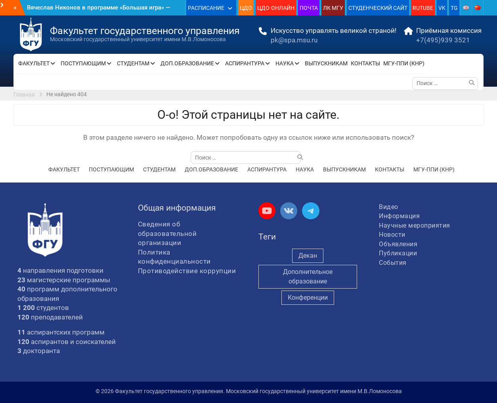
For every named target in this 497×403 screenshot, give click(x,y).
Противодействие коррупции (187, 271)
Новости (392, 234)
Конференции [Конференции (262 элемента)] (308, 297)
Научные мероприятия (414, 225)
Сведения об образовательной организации (167, 233)
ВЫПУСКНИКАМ (326, 63)
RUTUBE (423, 8)
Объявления (398, 244)
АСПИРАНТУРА (244, 63)
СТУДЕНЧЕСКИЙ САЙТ (377, 8)
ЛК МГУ (333, 8)
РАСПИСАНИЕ (206, 8)
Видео (388, 207)
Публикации (398, 253)
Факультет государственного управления (145, 30)
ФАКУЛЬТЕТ (34, 63)
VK (441, 8)
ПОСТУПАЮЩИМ (83, 63)
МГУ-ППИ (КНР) (403, 63)
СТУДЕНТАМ (133, 63)
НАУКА (284, 63)
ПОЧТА (309, 8)
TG (454, 8)
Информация (399, 216)
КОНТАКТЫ (365, 63)
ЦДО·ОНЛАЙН (275, 8)
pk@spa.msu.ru (294, 40)
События (393, 262)
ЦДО (246, 8)
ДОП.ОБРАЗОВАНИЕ (187, 63)
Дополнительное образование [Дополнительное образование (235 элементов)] (308, 276)
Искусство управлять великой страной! (333, 30)
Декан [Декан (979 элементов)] (307, 255)
